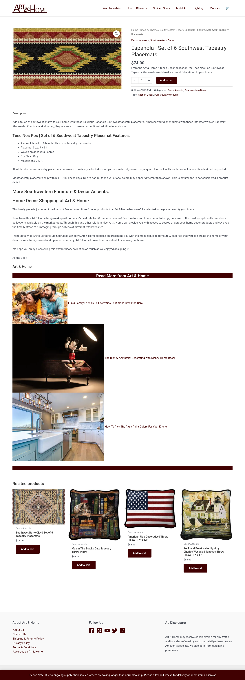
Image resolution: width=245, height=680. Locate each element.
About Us (18, 630)
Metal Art (184, 8)
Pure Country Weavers (167, 94)
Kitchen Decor (145, 94)
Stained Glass (164, 8)
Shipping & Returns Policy (28, 638)
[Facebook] (91, 630)
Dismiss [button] (211, 675)
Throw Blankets (141, 8)
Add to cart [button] (28, 549)
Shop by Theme (149, 29)
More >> (216, 8)
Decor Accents (140, 40)
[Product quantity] (141, 80)
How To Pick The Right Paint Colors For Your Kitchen (137, 426)
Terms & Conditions (24, 647)
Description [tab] (19, 113)
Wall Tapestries (117, 8)
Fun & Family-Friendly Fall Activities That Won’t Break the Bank (106, 302)
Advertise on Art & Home (27, 652)
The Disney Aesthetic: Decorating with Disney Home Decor (140, 357)
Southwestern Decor (171, 29)
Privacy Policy (20, 643)
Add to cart (167, 80)
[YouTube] (107, 630)
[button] (116, 33)
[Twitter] (115, 630)
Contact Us (19, 634)
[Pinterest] (99, 630)
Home (134, 29)
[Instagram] (122, 630)
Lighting (200, 8)
